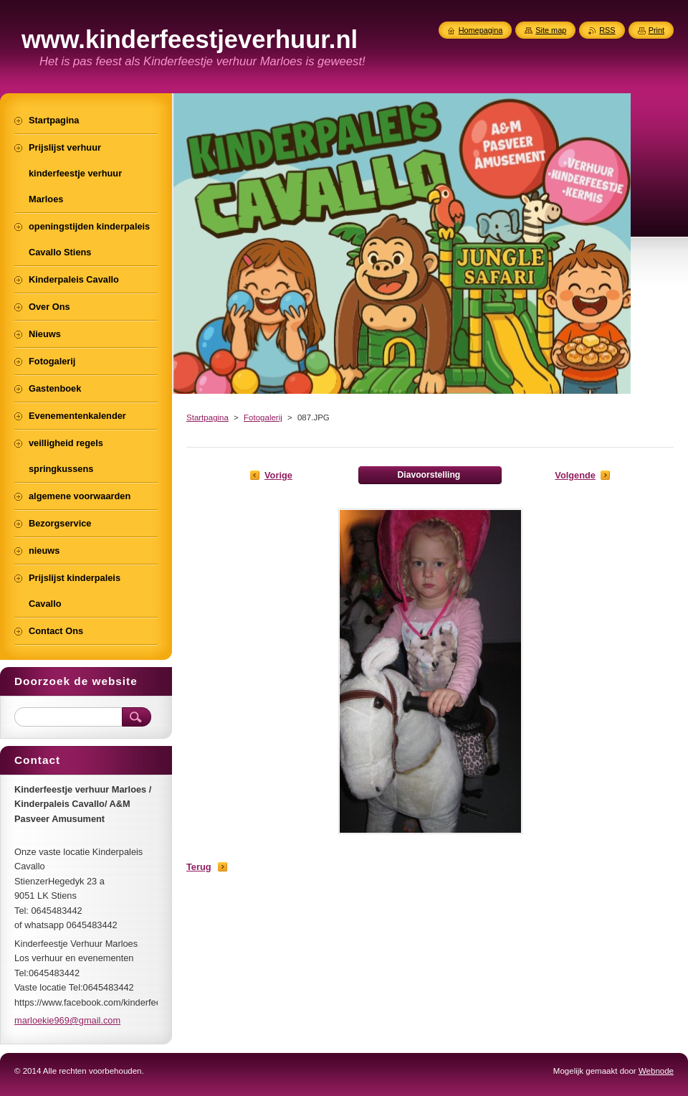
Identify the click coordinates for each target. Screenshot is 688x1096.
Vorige (278, 475)
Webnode (656, 1071)
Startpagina (207, 417)
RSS (607, 30)
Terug (198, 866)
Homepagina (481, 30)
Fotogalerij (263, 417)
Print (656, 30)
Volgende (575, 475)
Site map (550, 30)
